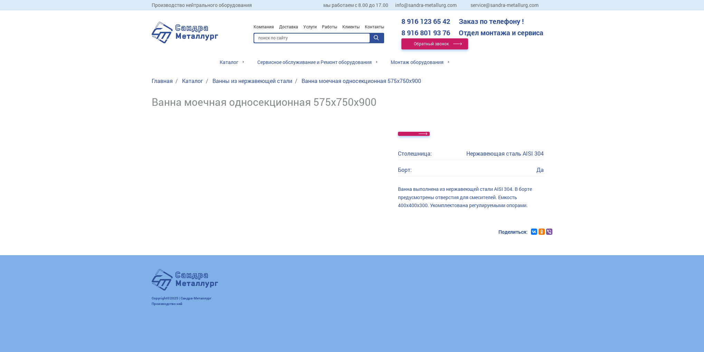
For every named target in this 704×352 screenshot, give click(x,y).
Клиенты (351, 26)
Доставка (288, 26)
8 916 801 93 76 (472, 32)
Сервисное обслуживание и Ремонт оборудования (314, 62)
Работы (329, 26)
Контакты (374, 26)
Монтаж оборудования (417, 62)
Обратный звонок (431, 43)
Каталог (229, 62)
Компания (264, 26)
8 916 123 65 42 (462, 21)
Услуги (310, 26)
